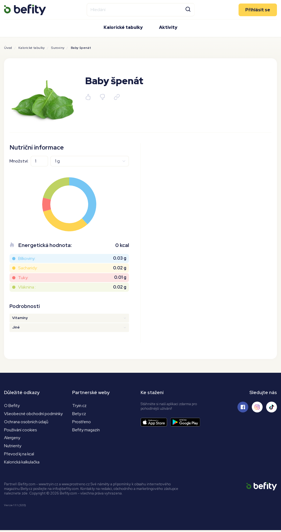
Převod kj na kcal (20, 455)
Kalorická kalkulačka (23, 464)
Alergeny (13, 439)
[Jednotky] (89, 161)
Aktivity (168, 27)
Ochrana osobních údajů (27, 422)
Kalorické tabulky (123, 27)
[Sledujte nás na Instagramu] (257, 407)
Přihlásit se (257, 9)
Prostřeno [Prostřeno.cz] (82, 422)
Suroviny (57, 48)
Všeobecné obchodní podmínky (35, 414)
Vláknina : (27, 287)
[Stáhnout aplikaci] (155, 422)
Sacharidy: (28, 268)
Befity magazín (86, 430)
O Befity (12, 405)
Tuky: (23, 277)
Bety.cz (79, 414)
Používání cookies (21, 430)
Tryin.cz (79, 405)
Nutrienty (13, 447)
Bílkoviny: (26, 258)
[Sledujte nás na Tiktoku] (271, 407)
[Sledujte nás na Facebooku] (242, 407)
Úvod (8, 48)
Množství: (18, 161)
